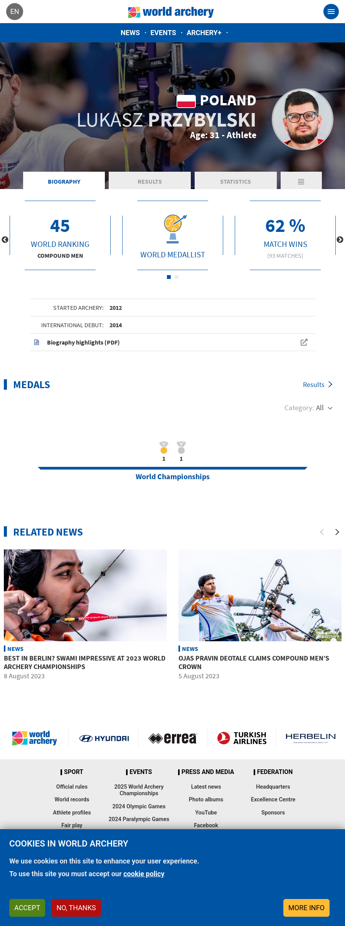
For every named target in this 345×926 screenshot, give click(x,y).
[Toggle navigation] (331, 11)
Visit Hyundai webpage (104, 738)
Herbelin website (310, 738)
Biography (64, 181)
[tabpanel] (60, 235)
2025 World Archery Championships (139, 790)
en (14, 11)
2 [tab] (176, 277)
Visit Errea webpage (173, 738)
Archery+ (204, 33)
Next (340, 240)
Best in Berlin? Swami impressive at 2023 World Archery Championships (84, 662)
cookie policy (144, 874)
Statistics (235, 181)
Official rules (72, 787)
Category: (299, 407)
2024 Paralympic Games (139, 819)
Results (150, 181)
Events (163, 33)
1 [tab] (169, 277)
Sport (73, 772)
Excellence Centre (273, 799)
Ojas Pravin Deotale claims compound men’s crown (253, 662)
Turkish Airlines (241, 738)
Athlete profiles (72, 812)
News (130, 33)
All (320, 407)
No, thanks (76, 908)
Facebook (206, 825)
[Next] (337, 532)
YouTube (206, 812)
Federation (275, 772)
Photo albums (206, 799)
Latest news (206, 787)
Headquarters (273, 787)
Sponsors (273, 812)
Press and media (208, 772)
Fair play (71, 825)
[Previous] (322, 532)
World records (71, 799)
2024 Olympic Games (139, 806)
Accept (27, 908)
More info (306, 908)
